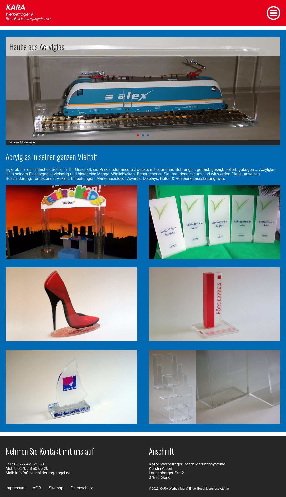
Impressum (15, 488)
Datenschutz (82, 488)
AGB (37, 488)
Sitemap (56, 488)
